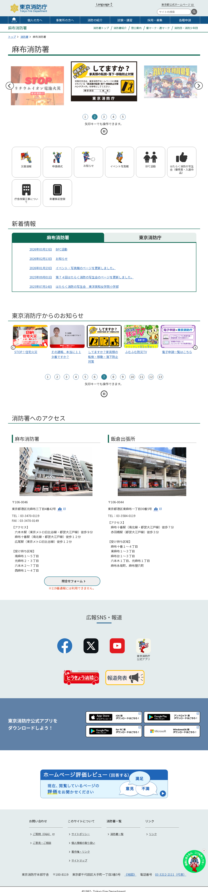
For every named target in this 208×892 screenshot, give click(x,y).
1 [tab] (85, 116)
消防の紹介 (94, 20)
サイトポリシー (80, 830)
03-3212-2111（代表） (170, 870)
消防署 (24, 37)
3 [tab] (104, 116)
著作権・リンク (80, 847)
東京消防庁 (150, 237)
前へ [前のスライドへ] (10, 86)
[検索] (194, 12)
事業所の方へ (65, 20)
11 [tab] (141, 376)
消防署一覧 (116, 830)
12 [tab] (151, 376)
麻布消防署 (58, 237)
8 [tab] (113, 376)
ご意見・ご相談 (42, 839)
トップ (14, 21)
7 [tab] (104, 376)
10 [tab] (132, 376)
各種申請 (185, 20)
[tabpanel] (104, 81)
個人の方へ (34, 20)
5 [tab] (123, 116)
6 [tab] (94, 376)
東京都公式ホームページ (175, 4)
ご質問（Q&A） (42, 830)
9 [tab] (123, 376)
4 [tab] (113, 116)
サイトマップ (79, 856)
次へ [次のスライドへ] (198, 86)
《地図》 (130, 870)
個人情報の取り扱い (83, 839)
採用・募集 (154, 20)
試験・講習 (124, 20)
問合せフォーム (72, 581)
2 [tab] (94, 116)
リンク (153, 830)
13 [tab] (160, 376)
